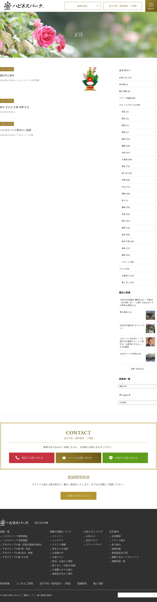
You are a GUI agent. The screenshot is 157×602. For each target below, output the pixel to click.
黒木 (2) (125, 118)
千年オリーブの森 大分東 (15, 557)
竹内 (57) (126, 153)
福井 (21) (126, 139)
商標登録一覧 (118, 561)
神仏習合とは (126, 312)
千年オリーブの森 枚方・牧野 (17, 553)
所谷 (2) (125, 112)
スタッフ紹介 (118, 540)
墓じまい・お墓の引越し (64, 565)
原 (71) (125, 200)
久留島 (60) (127, 159)
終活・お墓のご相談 (62, 561)
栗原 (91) (126, 255)
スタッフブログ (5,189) (129, 105)
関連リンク (29, 595)
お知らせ (90, 536)
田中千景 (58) (128, 241)
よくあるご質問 (24, 583)
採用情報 (5, 583)
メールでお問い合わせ (80, 458)
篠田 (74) (126, 228)
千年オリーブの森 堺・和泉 (16, 549)
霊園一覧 (5, 531)
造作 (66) (126, 234)
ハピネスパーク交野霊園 (14, 540)
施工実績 (98, 583)
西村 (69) (126, 193)
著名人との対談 (60, 549)
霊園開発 (82, 583)
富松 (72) (126, 166)
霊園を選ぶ (82, 6)
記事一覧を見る (137, 369)
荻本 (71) (126, 248)
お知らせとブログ (93, 531)
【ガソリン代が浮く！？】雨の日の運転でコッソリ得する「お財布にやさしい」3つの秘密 (132, 342)
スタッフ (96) (128, 262)
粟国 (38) (126, 146)
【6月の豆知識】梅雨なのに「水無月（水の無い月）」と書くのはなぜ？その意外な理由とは (137, 302)
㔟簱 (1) (125, 132)
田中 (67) (126, 221)
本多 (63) (126, 214)
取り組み (116, 544)
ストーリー (57, 536)
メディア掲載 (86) (127, 98)
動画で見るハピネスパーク (125, 557)
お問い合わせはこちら (78, 496)
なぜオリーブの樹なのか (131, 354)
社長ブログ (91, 540)
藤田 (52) (126, 207)
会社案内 (114, 531)
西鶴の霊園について (60, 531)
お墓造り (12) (128, 275)
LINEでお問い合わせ (126, 458)
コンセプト (57, 540)
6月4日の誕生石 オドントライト (132, 326)
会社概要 (116, 536)
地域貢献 (116, 549)
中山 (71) (126, 187)
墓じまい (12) (128, 282)
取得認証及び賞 (120, 553)
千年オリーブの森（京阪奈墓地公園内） (22, 544)
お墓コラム (57, 557)
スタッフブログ (94, 544)
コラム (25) (124, 269)
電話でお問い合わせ (32, 458)
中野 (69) (126, 180)
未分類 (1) (123, 84)
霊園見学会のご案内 (62, 574)
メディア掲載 (59, 544)
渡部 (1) (125, 125)
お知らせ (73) (125, 77)
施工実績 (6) (124, 91)
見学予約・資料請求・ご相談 (123, 6)
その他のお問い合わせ (10, 595)
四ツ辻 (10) (127, 173)
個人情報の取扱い (45, 595)
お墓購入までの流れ (62, 570)
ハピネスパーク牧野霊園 (14, 536)
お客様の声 (57, 553)
